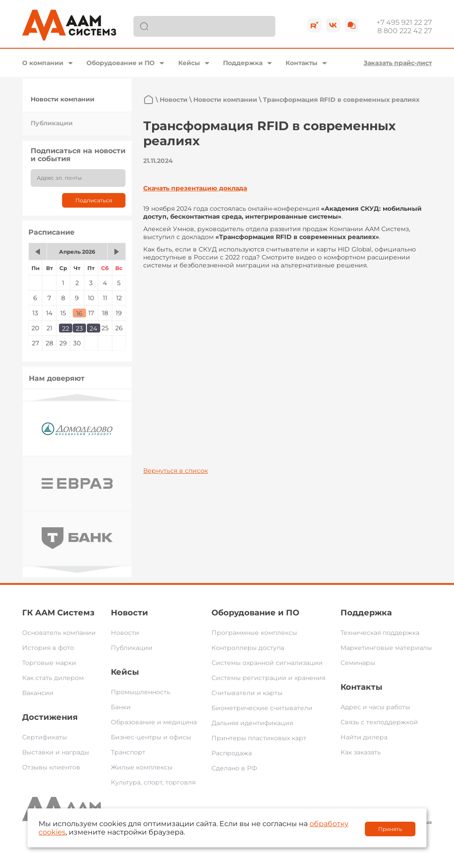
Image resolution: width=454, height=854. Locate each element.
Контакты (301, 63)
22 (65, 328)
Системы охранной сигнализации (267, 663)
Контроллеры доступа (247, 648)
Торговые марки (49, 663)
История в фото (48, 648)
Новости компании (62, 99)
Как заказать (360, 752)
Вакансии (38, 693)
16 (79, 313)
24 (93, 328)
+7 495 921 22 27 (404, 22)
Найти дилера (363, 737)
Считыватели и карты (246, 693)
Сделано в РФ (234, 768)
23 (79, 328)
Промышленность (140, 692)
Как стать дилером (53, 678)
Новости (174, 100)
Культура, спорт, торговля (153, 782)
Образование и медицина (154, 722)
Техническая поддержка (379, 633)
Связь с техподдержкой (379, 722)
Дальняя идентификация (252, 723)
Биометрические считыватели (262, 708)
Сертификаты (44, 737)
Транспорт (128, 752)
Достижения (50, 717)
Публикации (52, 123)
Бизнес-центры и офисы (151, 737)
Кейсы (189, 63)
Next (77, 569)
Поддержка (242, 63)
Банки (121, 707)
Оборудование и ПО (120, 63)
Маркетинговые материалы (386, 648)
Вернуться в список (175, 471)
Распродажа (231, 753)
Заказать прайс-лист (398, 63)
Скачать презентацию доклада (195, 188)
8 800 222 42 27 (404, 31)
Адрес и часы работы (375, 707)
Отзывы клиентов (51, 767)
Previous (77, 397)
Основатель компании (59, 633)
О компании (42, 63)
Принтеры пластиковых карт (258, 738)
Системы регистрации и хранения (268, 678)
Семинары (357, 663)
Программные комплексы (254, 633)
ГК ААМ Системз (58, 613)
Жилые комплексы (141, 767)
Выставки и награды (55, 752)
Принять (390, 829)
